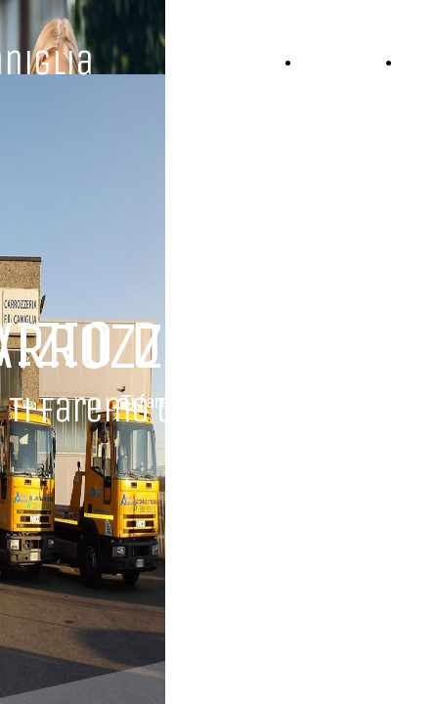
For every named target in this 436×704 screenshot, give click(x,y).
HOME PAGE (346, 61)
